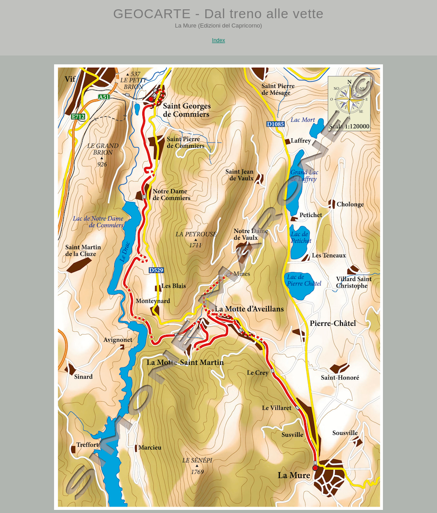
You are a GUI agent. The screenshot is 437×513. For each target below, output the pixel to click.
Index (218, 40)
